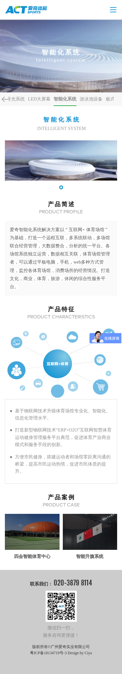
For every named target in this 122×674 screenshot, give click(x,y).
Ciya (88, 653)
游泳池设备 (91, 99)
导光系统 (16, 99)
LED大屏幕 (39, 99)
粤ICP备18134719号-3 (48, 653)
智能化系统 (65, 99)
